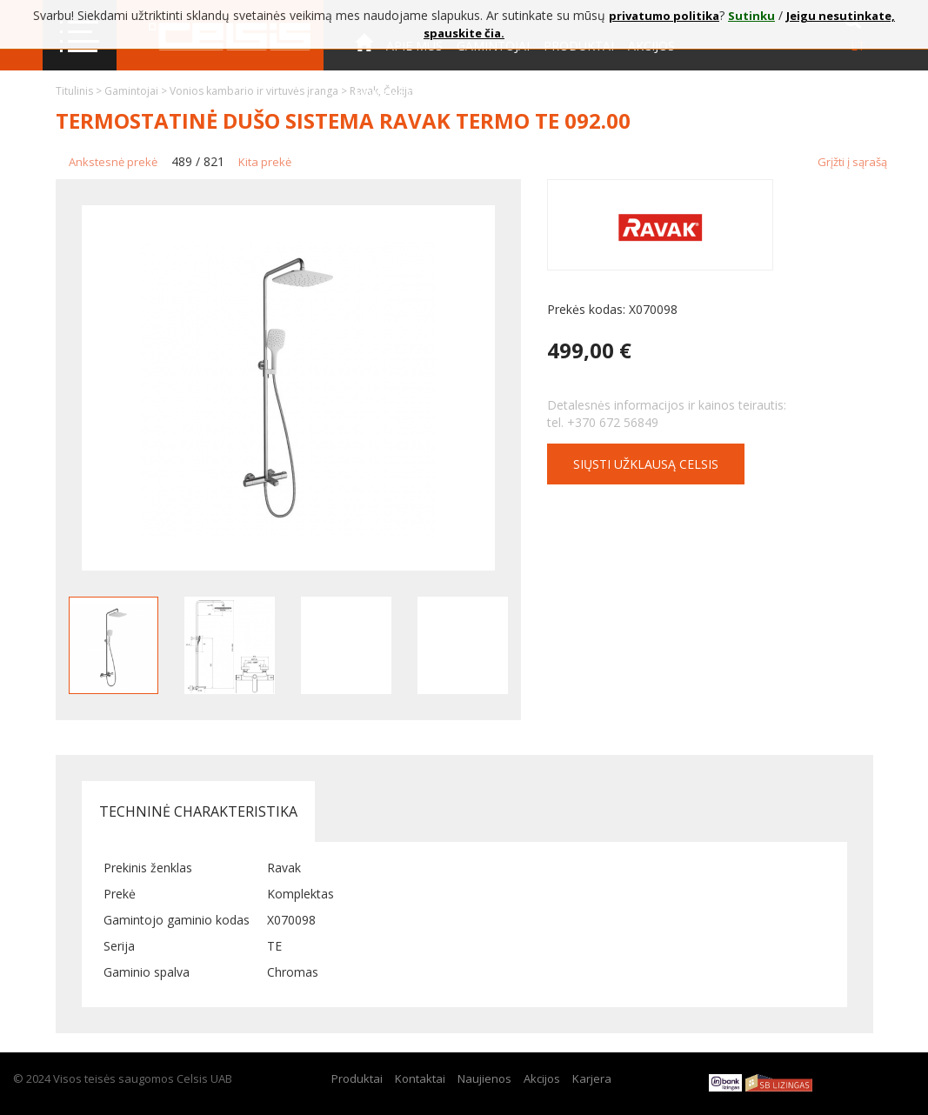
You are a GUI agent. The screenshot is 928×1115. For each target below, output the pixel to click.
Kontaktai (389, 94)
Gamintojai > (137, 90)
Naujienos (484, 1078)
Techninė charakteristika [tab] (198, 811)
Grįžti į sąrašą (852, 162)
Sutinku (751, 15)
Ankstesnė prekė (113, 162)
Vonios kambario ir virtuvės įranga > (260, 90)
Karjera (591, 1078)
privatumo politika (664, 15)
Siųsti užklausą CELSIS (645, 464)
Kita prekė (264, 162)
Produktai (357, 1078)
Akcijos (542, 1078)
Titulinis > (80, 90)
